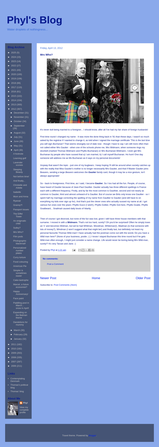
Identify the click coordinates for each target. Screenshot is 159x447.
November (19, 117)
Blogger (92, 435)
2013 (14, 104)
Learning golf (19, 158)
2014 (14, 100)
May (16, 145)
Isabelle (17, 192)
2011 (14, 344)
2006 (14, 366)
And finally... (19, 180)
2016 (14, 91)
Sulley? (17, 227)
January (18, 339)
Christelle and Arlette (20, 186)
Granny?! (17, 205)
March (17, 330)
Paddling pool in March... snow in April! (21, 305)
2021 (14, 70)
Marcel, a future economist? (21, 285)
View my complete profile (24, 410)
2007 (14, 361)
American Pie (19, 266)
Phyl (25, 403)
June (16, 141)
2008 (14, 357)
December (19, 112)
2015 (14, 96)
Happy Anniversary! (20, 292)
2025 (14, 52)
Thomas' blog (17, 391)
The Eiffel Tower (18, 215)
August (17, 132)
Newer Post (48, 278)
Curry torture (19, 257)
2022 (14, 65)
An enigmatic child (19, 222)
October (18, 121)
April (16, 150)
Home (96, 278)
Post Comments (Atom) (65, 285)
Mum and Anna (20, 196)
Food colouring (20, 262)
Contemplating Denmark (17, 380)
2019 (14, 78)
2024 (14, 57)
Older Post (143, 278)
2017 (14, 87)
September (19, 125)
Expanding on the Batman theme (20, 315)
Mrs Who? (18, 232)
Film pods (18, 236)
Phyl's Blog (34, 20)
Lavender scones (18, 163)
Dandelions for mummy (20, 323)
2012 (14, 109)
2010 (14, 348)
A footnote (18, 153)
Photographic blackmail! (19, 242)
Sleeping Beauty (18, 171)
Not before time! (21, 176)
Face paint (18, 298)
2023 (14, 61)
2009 (14, 353)
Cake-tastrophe (20, 280)
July (16, 137)
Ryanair (17, 200)
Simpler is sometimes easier (19, 273)
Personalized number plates (19, 250)
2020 (14, 74)
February (18, 334)
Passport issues (21, 209)
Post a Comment (55, 264)
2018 (14, 83)
